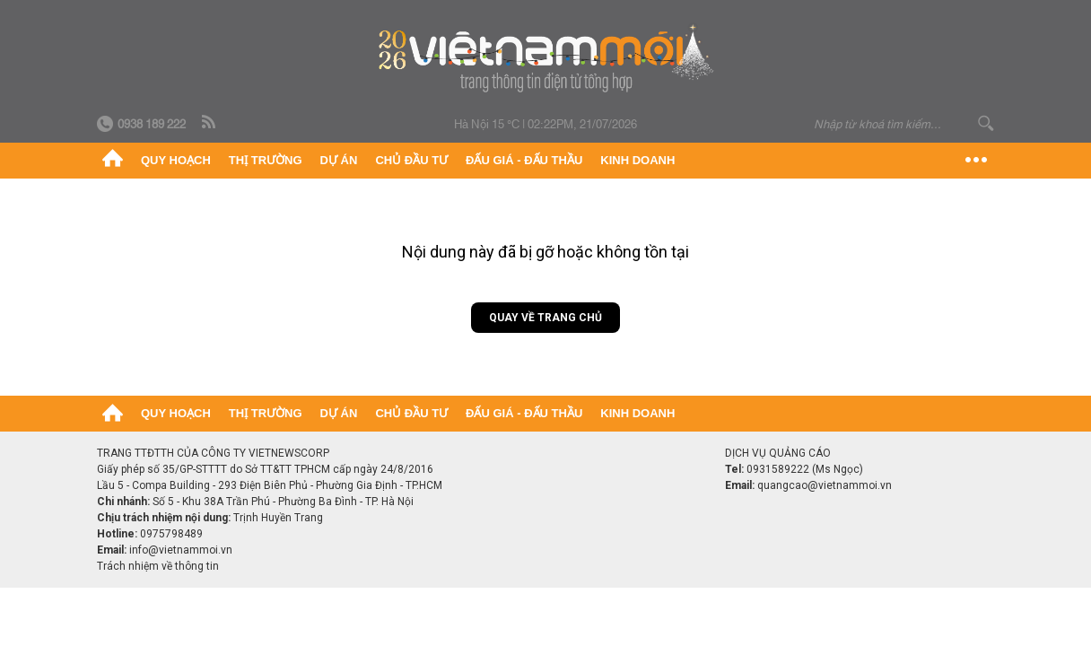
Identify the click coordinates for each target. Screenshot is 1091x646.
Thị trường (265, 160)
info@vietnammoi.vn (180, 550)
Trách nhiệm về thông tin (158, 566)
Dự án (339, 160)
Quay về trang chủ (545, 317)
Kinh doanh (637, 160)
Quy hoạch (176, 160)
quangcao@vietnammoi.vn (824, 485)
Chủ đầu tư (411, 160)
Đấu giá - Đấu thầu (524, 160)
